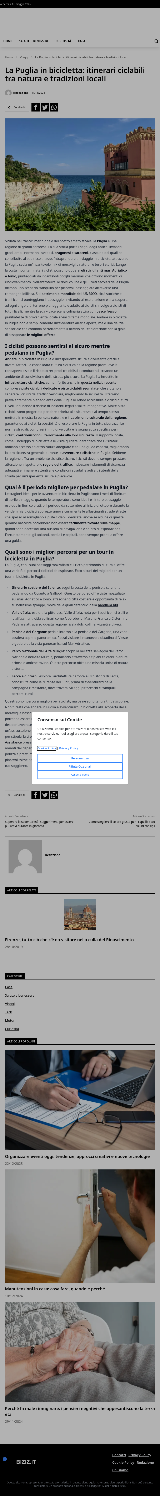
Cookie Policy (47, 748)
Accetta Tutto (80, 775)
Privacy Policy (68, 748)
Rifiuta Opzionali (80, 766)
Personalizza (80, 758)
